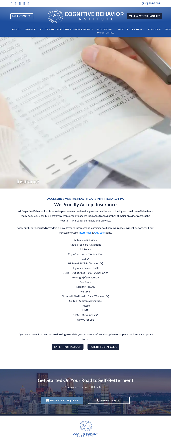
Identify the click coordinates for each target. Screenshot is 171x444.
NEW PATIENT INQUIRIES (62, 400)
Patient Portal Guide (104, 346)
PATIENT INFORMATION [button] (130, 29)
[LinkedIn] (28, 3)
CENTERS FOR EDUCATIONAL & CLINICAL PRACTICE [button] (66, 29)
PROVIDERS (30, 29)
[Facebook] (24, 3)
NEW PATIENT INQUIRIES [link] (144, 16)
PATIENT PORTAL (22, 16)
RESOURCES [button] (154, 29)
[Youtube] (20, 3)
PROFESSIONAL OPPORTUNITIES (105, 31)
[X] (16, 3)
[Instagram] (12, 3)
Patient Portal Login (68, 346)
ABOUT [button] (16, 29)
